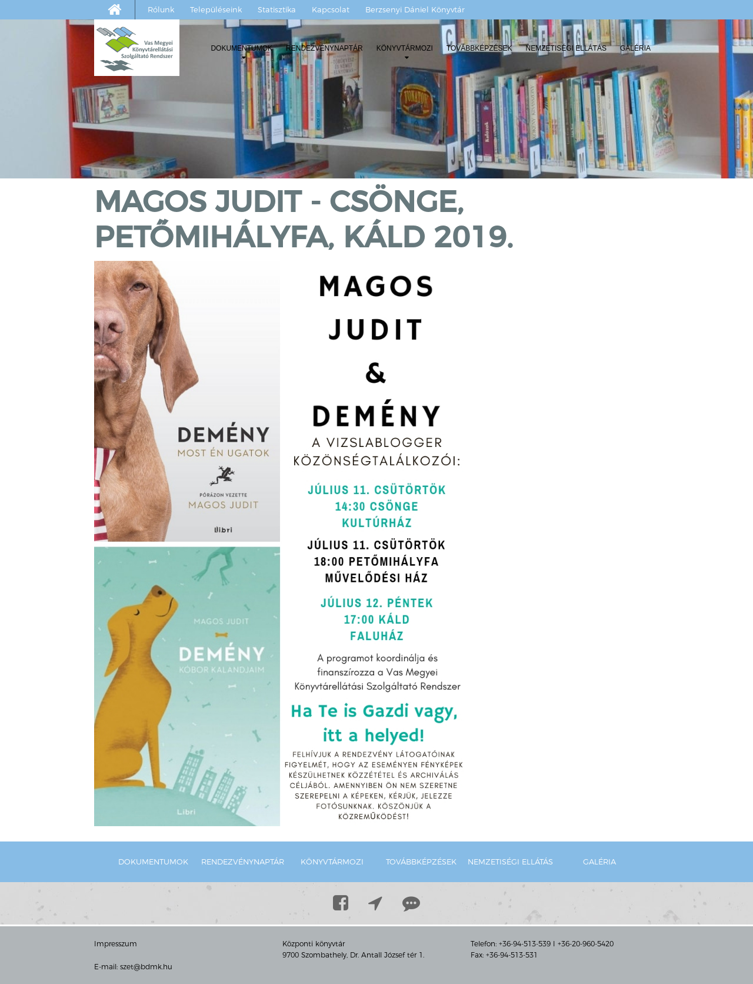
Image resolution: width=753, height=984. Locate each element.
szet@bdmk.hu (146, 966)
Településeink (216, 9)
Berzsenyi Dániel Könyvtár (415, 9)
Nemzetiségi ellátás (566, 48)
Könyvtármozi (404, 52)
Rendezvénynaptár (324, 48)
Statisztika (277, 9)
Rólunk (161, 9)
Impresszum (115, 943)
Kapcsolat (330, 9)
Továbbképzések (479, 48)
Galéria (635, 48)
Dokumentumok (241, 52)
